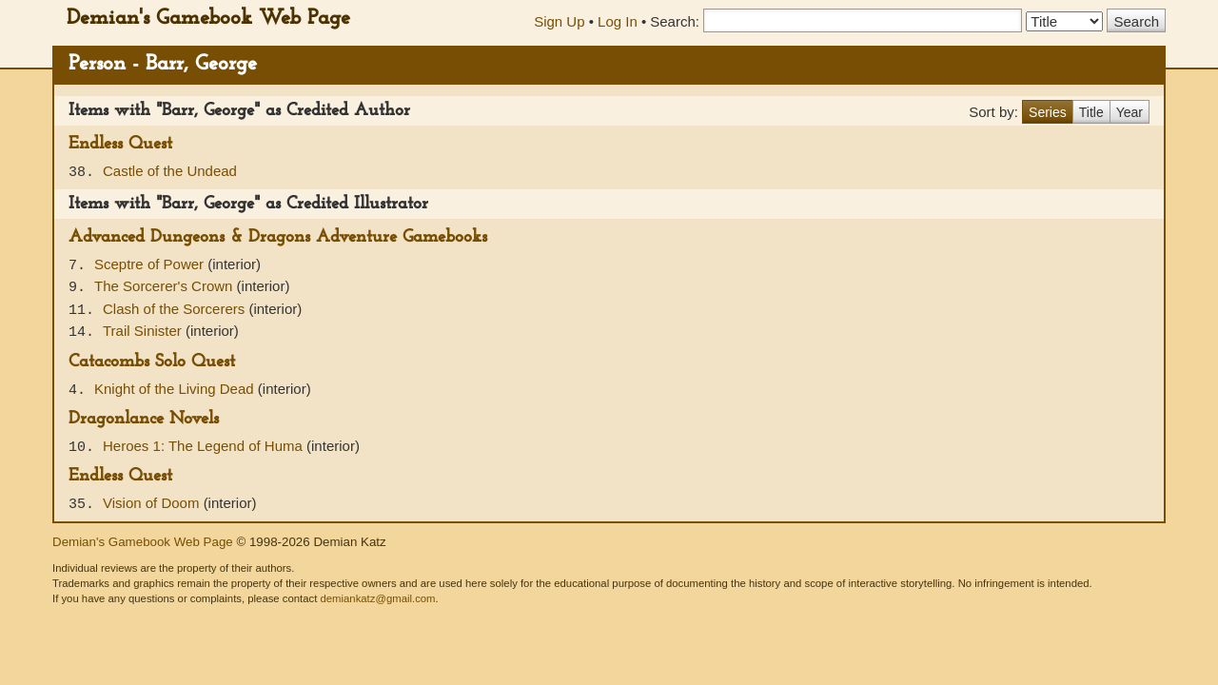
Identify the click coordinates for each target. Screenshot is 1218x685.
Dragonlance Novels (144, 419)
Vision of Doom (153, 503)
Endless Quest (120, 144)
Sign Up (559, 21)
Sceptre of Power (150, 264)
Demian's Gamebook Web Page (208, 18)
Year (1129, 112)
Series (1048, 112)
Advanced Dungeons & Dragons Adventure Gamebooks (278, 237)
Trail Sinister (144, 331)
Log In (618, 21)
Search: (674, 21)
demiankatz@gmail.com (377, 598)
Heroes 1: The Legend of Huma (204, 446)
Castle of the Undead (170, 171)
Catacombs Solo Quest (152, 362)
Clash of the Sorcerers (175, 309)
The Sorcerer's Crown (165, 286)
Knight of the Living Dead (176, 389)
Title (1091, 112)
